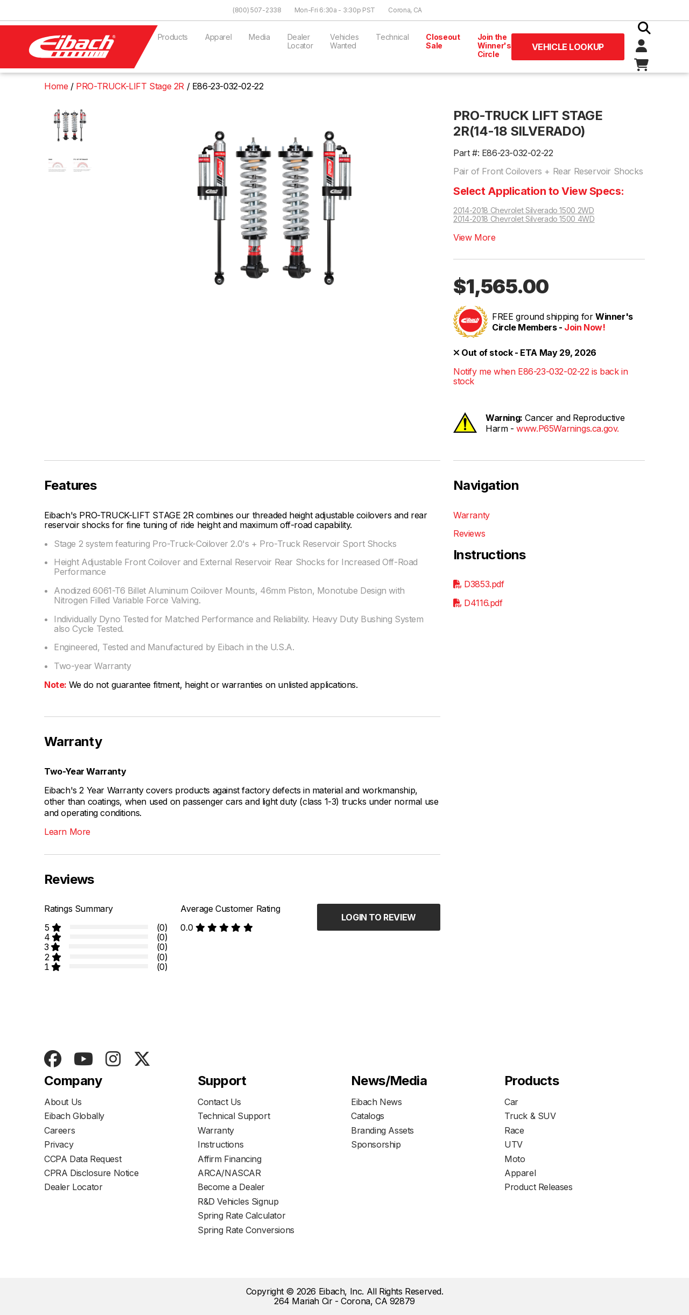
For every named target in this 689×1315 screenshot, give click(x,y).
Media (259, 36)
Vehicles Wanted (344, 41)
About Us (63, 1102)
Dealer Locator (300, 41)
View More (474, 237)
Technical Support (234, 1116)
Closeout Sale (443, 41)
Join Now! (584, 327)
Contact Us (219, 1102)
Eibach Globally (74, 1116)
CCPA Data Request (82, 1159)
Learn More (67, 831)
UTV (513, 1144)
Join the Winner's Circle (494, 45)
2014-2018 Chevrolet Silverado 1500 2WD (523, 210)
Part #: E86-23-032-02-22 (503, 153)
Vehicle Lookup (568, 46)
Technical (392, 36)
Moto (514, 1159)
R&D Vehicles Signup (238, 1201)
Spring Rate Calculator (241, 1215)
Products (173, 36)
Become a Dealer (231, 1187)
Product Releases (538, 1187)
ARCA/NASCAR (229, 1173)
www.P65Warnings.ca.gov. (567, 428)
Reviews (469, 533)
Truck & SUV (530, 1116)
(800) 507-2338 (257, 10)
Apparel (218, 36)
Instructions (220, 1144)
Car (511, 1102)
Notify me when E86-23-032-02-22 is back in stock (540, 376)
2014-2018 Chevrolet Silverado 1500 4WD (524, 219)
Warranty (471, 515)
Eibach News (376, 1102)
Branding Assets (382, 1130)
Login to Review (378, 917)
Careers (59, 1130)
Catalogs (367, 1116)
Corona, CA (405, 10)
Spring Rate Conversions (246, 1230)
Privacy (58, 1144)
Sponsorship (376, 1144)
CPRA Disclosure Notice (91, 1173)
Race (514, 1130)
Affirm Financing (230, 1159)
